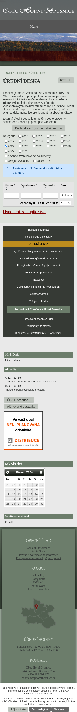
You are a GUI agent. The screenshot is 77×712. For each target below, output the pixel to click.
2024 (39, 146)
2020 (53, 141)
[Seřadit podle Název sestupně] (7, 189)
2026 (67, 146)
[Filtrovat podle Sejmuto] (51, 196)
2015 (53, 136)
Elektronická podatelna (38, 272)
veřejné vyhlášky (18, 161)
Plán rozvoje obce (38, 589)
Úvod (9, 72)
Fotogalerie (38, 579)
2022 (11, 146)
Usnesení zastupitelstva (24, 211)
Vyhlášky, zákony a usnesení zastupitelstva (38, 251)
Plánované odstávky (21, 406)
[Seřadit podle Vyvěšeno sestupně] (23, 189)
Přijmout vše (18, 709)
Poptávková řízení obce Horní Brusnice (39, 309)
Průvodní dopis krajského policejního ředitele (31, 381)
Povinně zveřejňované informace (38, 258)
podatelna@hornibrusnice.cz (38, 678)
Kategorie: (9, 136)
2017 (11, 141)
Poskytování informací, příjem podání (38, 265)
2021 (67, 141)
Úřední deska (38, 244)
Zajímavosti (38, 585)
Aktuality (38, 575)
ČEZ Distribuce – (19, 400)
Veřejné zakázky (38, 301)
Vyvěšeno (29, 185)
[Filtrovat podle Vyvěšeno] (31, 196)
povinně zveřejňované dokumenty (29, 156)
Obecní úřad (21, 72)
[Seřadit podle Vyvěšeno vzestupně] (23, 187)
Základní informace (38, 229)
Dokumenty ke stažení (38, 326)
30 (36, 503)
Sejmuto (49, 185)
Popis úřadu (38, 551)
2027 (11, 151)
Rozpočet (38, 279)
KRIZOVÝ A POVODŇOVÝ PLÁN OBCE (38, 333)
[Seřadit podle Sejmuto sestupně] (45, 189)
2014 (39, 136)
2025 (53, 146)
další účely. (47, 693)
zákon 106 (43, 161)
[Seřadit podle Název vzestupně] (7, 187)
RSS (66, 80)
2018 (25, 141)
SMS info (38, 582)
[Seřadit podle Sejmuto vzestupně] (45, 187)
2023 (25, 146)
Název (10, 185)
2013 (25, 136)
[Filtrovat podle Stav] (66, 195)
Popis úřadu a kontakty (38, 236)
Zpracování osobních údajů (38, 319)
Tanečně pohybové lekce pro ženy (25, 389)
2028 (25, 151)
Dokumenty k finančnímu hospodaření (38, 286)
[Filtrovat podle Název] (11, 196)
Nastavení (60, 709)
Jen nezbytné (40, 709)
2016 (67, 136)
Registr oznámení (38, 294)
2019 (39, 141)
